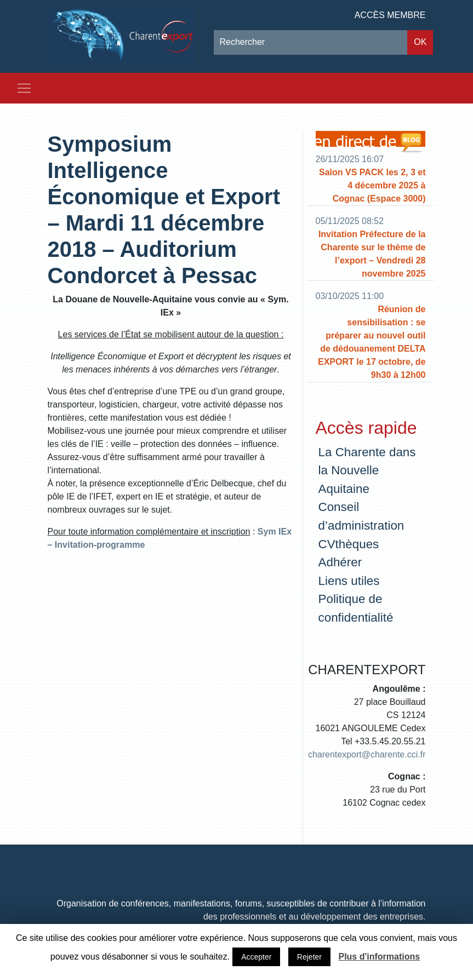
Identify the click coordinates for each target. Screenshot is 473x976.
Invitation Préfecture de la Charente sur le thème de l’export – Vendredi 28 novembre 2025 (372, 253)
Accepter (256, 956)
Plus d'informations (379, 956)
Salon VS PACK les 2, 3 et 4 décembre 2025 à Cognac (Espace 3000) (372, 185)
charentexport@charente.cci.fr (367, 754)
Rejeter (309, 956)
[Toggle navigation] (24, 88)
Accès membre (390, 15)
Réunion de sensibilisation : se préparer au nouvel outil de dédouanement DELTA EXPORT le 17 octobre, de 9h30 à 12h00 (372, 342)
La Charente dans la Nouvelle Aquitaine (367, 470)
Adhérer (340, 562)
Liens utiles (349, 581)
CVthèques (348, 544)
